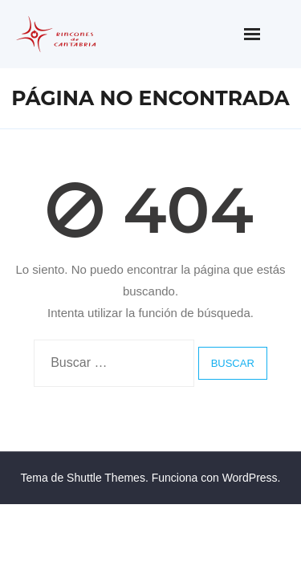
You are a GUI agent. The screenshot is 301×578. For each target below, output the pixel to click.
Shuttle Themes (106, 477)
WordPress (250, 477)
